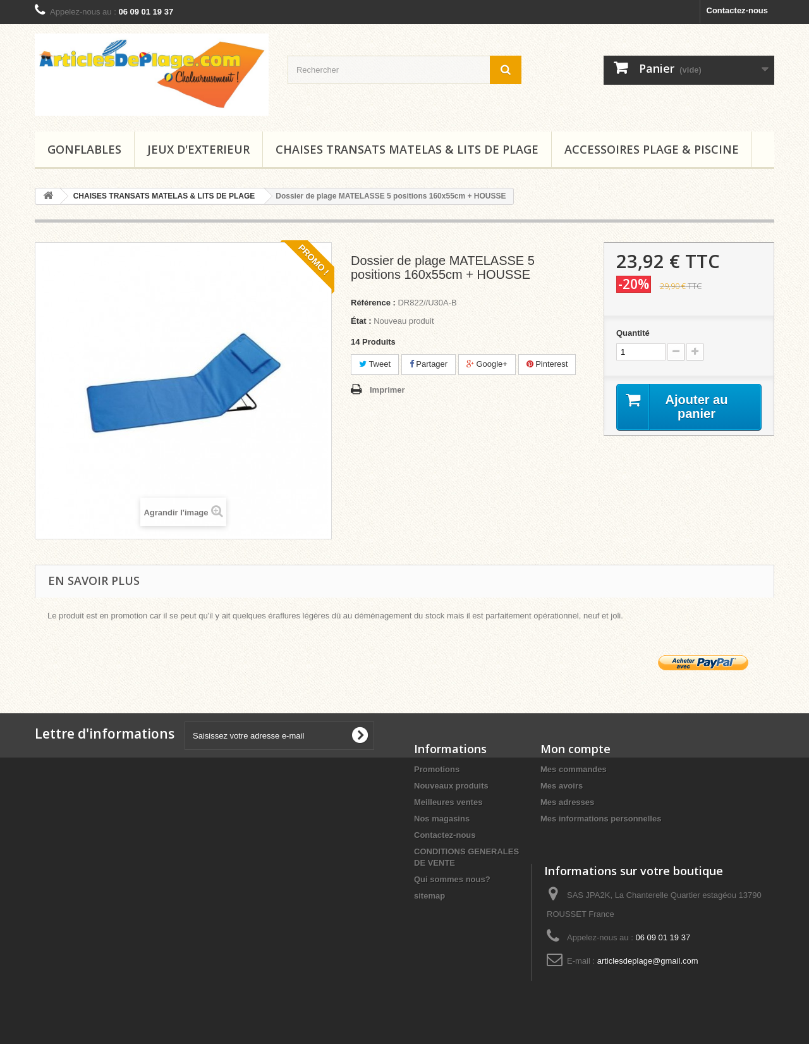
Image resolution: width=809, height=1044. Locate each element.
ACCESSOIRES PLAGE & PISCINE (651, 149)
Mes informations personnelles (600, 818)
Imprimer (387, 390)
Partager (428, 364)
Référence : (373, 302)
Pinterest (547, 364)
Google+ (487, 364)
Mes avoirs (561, 785)
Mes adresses (567, 802)
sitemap (429, 895)
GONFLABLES (84, 149)
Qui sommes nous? (452, 879)
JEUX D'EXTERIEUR (198, 149)
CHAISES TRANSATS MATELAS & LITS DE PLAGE (407, 149)
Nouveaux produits (451, 785)
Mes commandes (573, 769)
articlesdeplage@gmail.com (647, 961)
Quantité (633, 333)
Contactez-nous (738, 10)
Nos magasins (442, 818)
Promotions (436, 769)
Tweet (375, 364)
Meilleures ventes (448, 802)
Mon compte (575, 748)
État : (361, 321)
